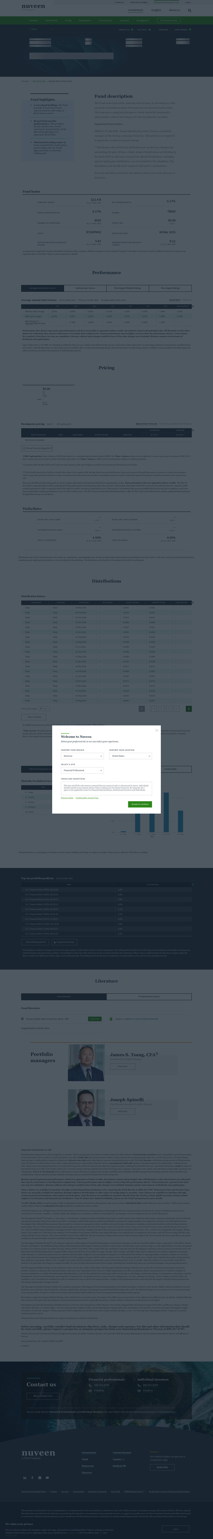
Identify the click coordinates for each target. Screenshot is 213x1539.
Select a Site (68, 764)
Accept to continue (140, 804)
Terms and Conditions (73, 779)
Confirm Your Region (72, 750)
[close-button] (156, 730)
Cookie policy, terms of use (87, 798)
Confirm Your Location (121, 750)
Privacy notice (67, 798)
